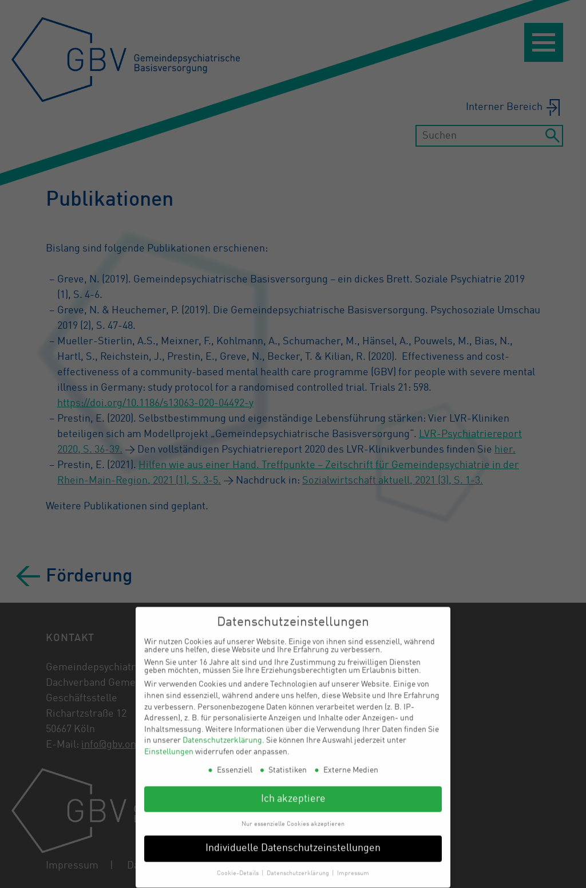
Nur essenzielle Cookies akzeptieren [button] (293, 816)
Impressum (353, 866)
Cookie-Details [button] (238, 866)
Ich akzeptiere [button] (293, 791)
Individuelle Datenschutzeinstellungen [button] (293, 841)
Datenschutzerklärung (222, 733)
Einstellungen (168, 744)
